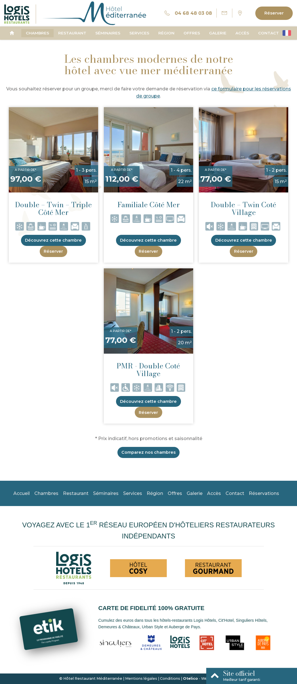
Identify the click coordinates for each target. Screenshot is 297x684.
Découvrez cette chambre (53, 240)
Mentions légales (141, 678)
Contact (268, 33)
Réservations (264, 493)
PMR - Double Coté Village (148, 369)
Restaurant (72, 33)
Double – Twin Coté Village (243, 208)
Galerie (217, 33)
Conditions (170, 678)
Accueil (21, 493)
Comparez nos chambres (148, 452)
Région (166, 33)
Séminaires (107, 33)
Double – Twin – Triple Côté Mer (53, 208)
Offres (192, 33)
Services (139, 33)
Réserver (274, 13)
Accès (242, 33)
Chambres (37, 33)
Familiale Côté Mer (148, 204)
